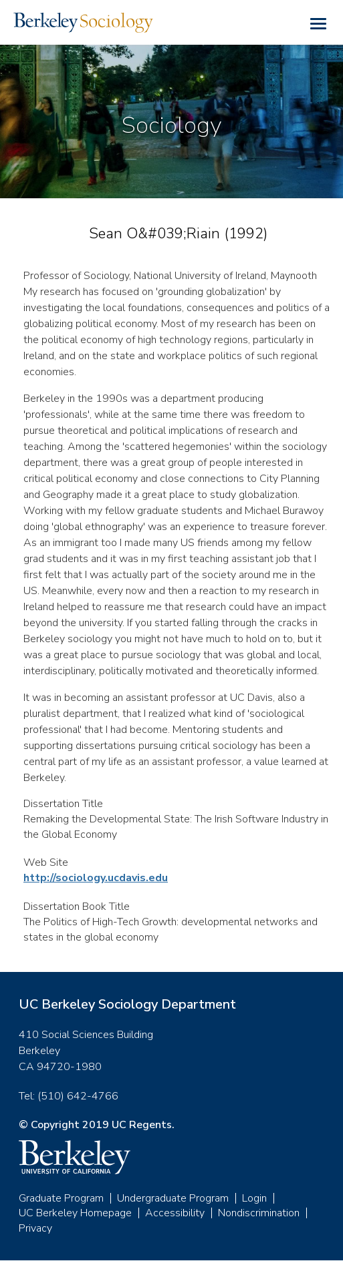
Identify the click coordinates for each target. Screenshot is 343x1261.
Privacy (35, 1228)
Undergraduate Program (173, 1198)
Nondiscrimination (259, 1213)
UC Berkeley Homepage (75, 1213)
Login (254, 1198)
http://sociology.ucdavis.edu (95, 877)
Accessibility (175, 1213)
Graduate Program (61, 1198)
